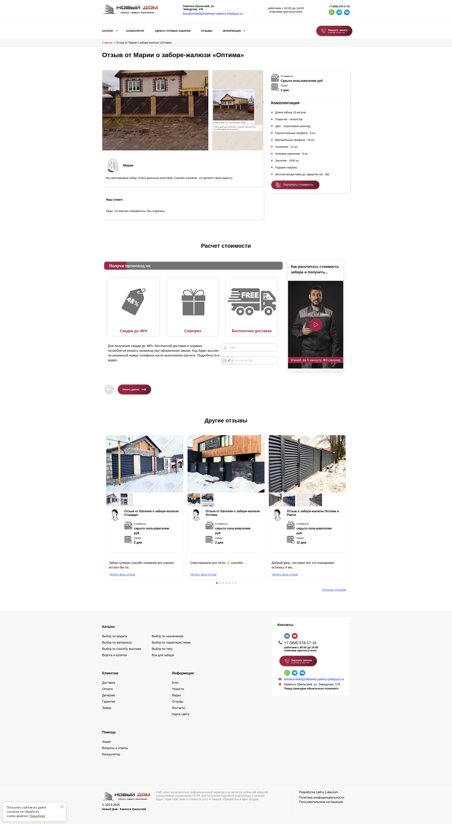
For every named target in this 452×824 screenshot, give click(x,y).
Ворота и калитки (114, 655)
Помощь (109, 732)
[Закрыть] (62, 807)
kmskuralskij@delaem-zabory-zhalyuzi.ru (213, 13)
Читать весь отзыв (122, 574)
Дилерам (108, 695)
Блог (175, 682)
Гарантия (108, 701)
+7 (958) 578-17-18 (339, 6)
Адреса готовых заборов (173, 31)
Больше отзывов (334, 589)
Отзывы (206, 31)
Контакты (178, 708)
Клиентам (110, 673)
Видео (176, 695)
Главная (107, 42)
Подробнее (37, 816)
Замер (106, 708)
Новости (178, 689)
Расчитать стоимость (298, 184)
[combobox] (227, 360)
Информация (232, 31)
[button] (217, 583)
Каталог (107, 31)
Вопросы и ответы (115, 748)
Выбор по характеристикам (171, 642)
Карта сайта (180, 714)
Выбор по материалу (117, 642)
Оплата (107, 689)
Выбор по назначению (167, 636)
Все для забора (163, 655)
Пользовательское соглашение (321, 802)
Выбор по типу (162, 648)
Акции (106, 741)
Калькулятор (135, 31)
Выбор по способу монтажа (121, 648)
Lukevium (331, 792)
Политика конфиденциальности (321, 797)
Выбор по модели (114, 636)
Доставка (108, 682)
